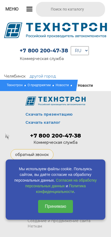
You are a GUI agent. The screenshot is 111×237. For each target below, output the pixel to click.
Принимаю (55, 206)
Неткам (35, 226)
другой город (42, 76)
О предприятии (39, 85)
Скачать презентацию (49, 114)
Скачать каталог (42, 122)
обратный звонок (32, 154)
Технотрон (15, 85)
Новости (62, 85)
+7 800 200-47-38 (44, 51)
